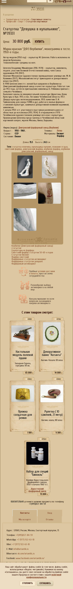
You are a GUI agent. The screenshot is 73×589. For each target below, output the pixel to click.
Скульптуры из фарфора (23, 250)
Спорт (21, 21)
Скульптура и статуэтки (17, 19)
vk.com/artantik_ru (26, 553)
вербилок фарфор (52, 149)
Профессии (11, 21)
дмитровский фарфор (33, 149)
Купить (39, 42)
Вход (50, 513)
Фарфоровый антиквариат (24, 263)
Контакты (24, 513)
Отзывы (49, 519)
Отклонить (27, 583)
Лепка (59, 130)
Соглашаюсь (45, 583)
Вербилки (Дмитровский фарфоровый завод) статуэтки (32, 246)
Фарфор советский (20, 257)
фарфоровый (41, 151)
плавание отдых (60, 146)
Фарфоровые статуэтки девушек (27, 261)
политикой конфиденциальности (43, 576)
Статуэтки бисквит (20, 254)
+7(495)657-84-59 (24, 535)
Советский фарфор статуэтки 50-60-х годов (32, 252)
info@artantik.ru (20, 549)
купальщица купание (41, 146)
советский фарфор (13, 149)
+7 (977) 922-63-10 (25, 539)
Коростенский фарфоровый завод (37, 490)
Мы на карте (25, 519)
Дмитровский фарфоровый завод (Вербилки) (38, 127)
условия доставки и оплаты (42, 272)
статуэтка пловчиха (21, 146)
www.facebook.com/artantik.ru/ (30, 558)
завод (50, 151)
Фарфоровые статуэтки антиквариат (29, 259)
